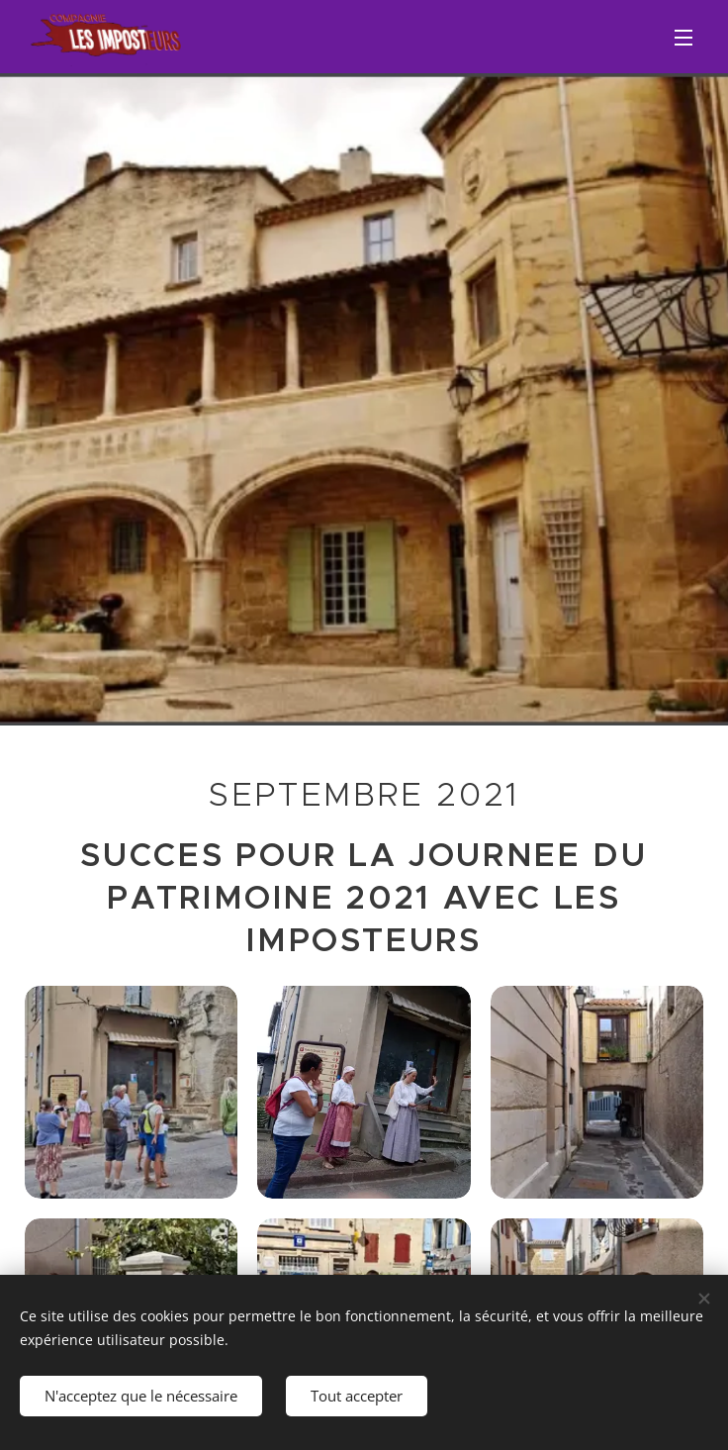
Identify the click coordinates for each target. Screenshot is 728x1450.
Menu (683, 38)
